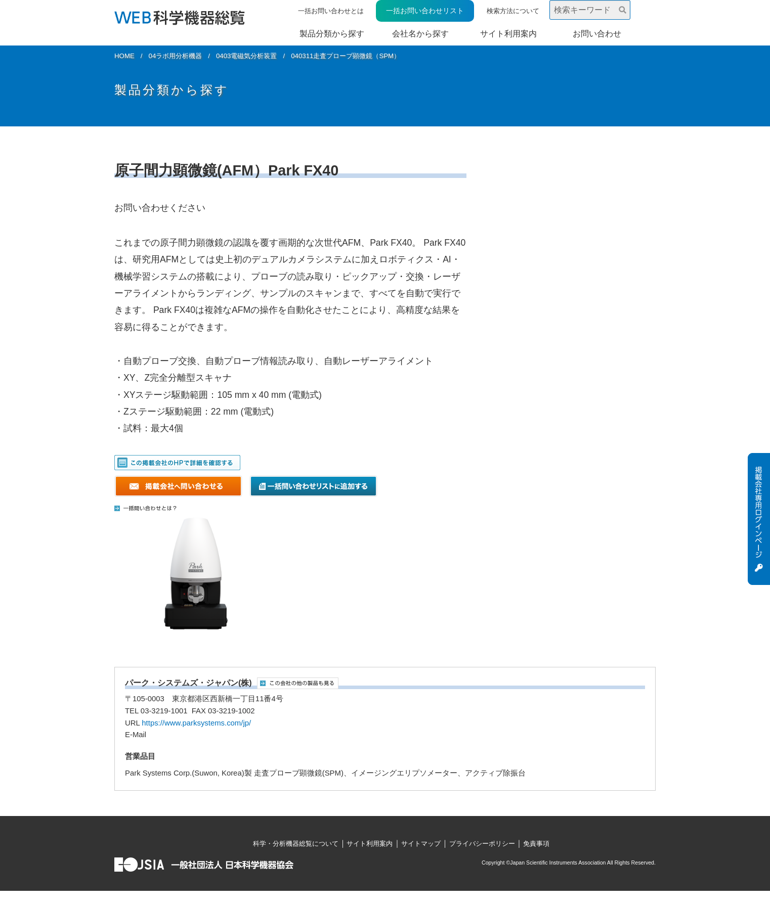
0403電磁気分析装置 (246, 56)
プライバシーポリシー (482, 843)
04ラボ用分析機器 (175, 56)
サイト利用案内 (508, 33)
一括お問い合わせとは (331, 11)
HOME (124, 56)
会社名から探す (420, 33)
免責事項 (536, 843)
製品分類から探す (332, 33)
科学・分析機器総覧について (295, 843)
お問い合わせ (597, 33)
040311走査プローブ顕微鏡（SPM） (345, 56)
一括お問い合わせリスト (425, 11)
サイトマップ (421, 843)
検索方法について (513, 11)
